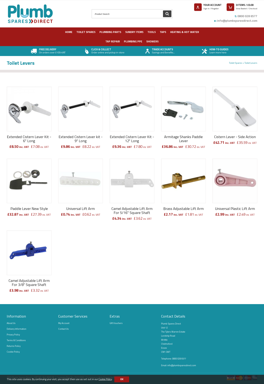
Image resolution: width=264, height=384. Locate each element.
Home (68, 32)
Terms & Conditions (16, 340)
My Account (63, 323)
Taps (163, 32)
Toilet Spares (85, 32)
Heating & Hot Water (184, 32)
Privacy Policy (13, 334)
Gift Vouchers (116, 323)
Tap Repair (112, 41)
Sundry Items (134, 32)
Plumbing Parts (110, 32)
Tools (151, 32)
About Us (11, 323)
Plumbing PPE (133, 41)
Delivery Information (16, 329)
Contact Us (63, 329)
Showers (152, 41)
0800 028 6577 (247, 16)
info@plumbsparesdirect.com (237, 20)
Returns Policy (14, 346)
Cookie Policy (13, 351)
